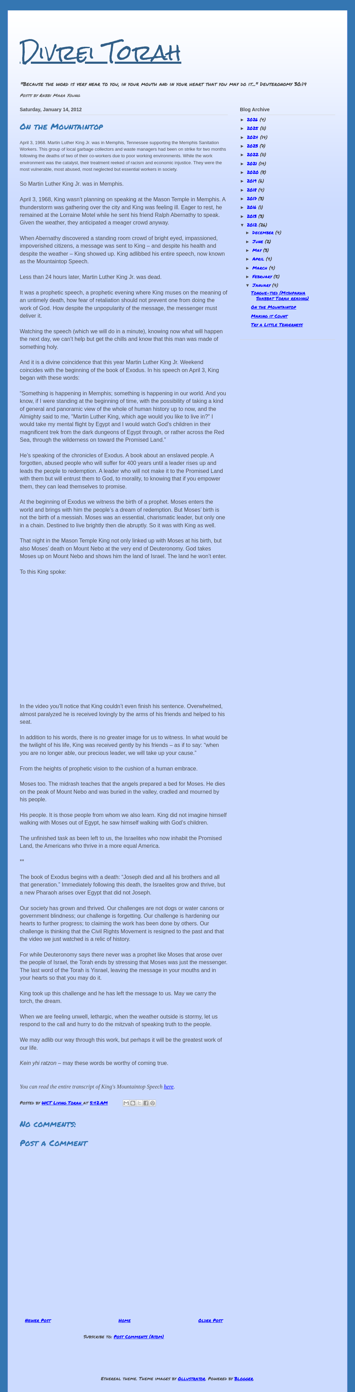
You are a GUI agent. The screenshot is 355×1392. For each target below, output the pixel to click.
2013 (252, 216)
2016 (252, 207)
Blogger (243, 1378)
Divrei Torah (100, 52)
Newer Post (38, 1320)
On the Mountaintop (273, 307)
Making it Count (269, 316)
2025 (253, 128)
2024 (253, 137)
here (169, 1087)
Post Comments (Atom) (139, 1336)
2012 (253, 225)
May (257, 250)
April (259, 259)
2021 (253, 163)
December (263, 232)
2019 (252, 181)
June (258, 241)
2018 (252, 190)
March (260, 268)
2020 (253, 172)
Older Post (210, 1320)
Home (125, 1320)
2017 (252, 198)
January (262, 285)
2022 (253, 154)
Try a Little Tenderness (277, 324)
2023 (253, 146)
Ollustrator (191, 1378)
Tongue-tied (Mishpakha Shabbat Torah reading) (280, 295)
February (263, 276)
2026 (253, 119)
